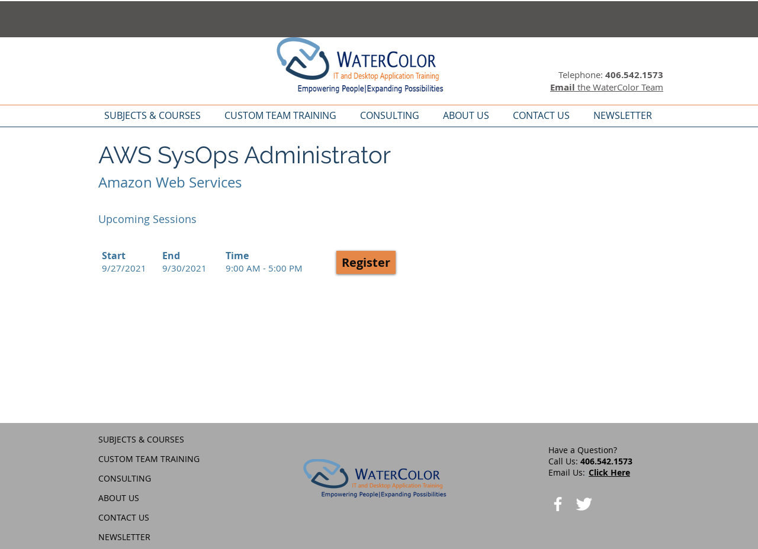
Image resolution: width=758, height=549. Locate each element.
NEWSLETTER (124, 536)
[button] (366, 262)
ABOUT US (118, 497)
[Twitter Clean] (583, 504)
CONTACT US (123, 517)
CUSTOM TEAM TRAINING (149, 458)
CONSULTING (124, 478)
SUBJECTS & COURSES (141, 439)
